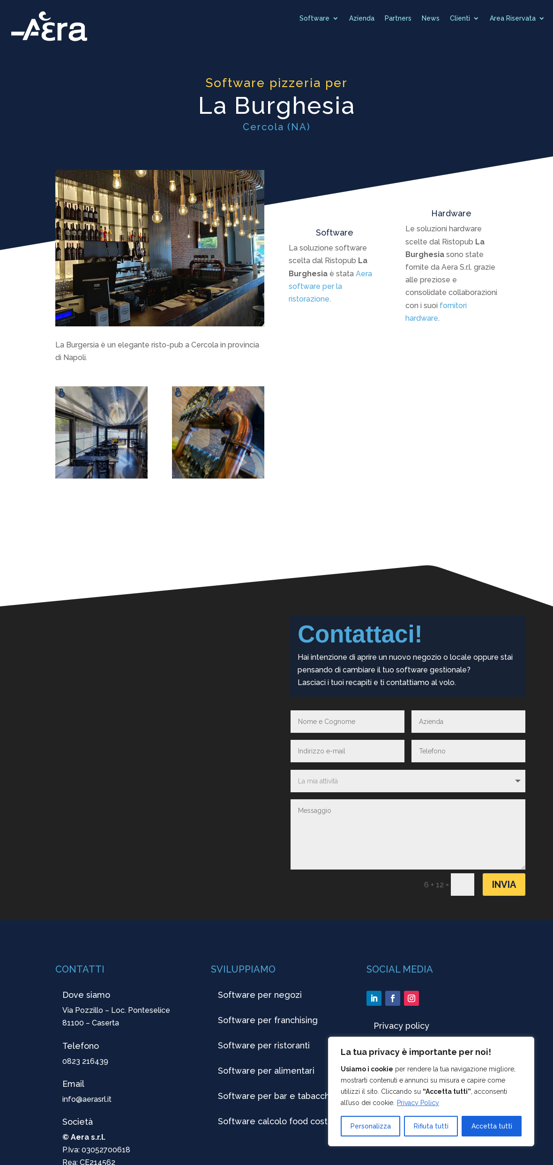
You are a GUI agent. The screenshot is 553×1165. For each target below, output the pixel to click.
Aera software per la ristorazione (330, 286)
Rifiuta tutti (431, 1126)
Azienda (361, 18)
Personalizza (371, 1126)
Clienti (460, 18)
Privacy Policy (418, 1102)
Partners (398, 18)
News (431, 18)
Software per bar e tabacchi (274, 1096)
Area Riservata (513, 18)
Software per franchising (268, 1020)
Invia (504, 884)
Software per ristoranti (264, 1045)
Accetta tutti (491, 1126)
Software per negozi (260, 995)
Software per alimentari (266, 1071)
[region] (431, 1091)
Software (314, 18)
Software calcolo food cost (273, 1121)
